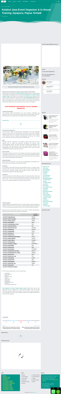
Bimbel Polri (33, 1)
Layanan (9, 1)
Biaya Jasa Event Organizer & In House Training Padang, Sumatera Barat (31, 328)
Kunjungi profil (48, 83)
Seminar (23, 383)
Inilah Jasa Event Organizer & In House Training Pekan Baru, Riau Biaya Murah (11, 328)
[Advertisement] (30, 33)
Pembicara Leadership (25, 381)
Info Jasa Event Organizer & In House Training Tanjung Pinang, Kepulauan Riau (53, 153)
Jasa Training (5, 317)
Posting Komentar (5, 16)
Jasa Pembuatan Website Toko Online (36, 376)
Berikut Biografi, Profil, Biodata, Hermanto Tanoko (53, 116)
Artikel (14, 1)
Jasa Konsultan (25, 376)
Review (33, 381)
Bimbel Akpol (25, 1)
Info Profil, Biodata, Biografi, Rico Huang (53, 135)
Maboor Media (34, 392)
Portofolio (19, 1)
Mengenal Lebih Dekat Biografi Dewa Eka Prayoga (53, 126)
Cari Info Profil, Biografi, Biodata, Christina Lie (54, 144)
